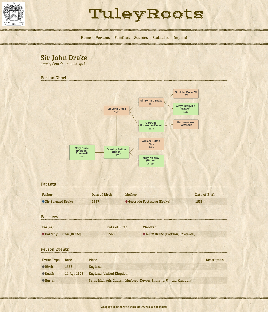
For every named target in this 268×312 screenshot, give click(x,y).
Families (122, 37)
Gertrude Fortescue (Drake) (147, 201)
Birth (47, 267)
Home (86, 37)
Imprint (180, 37)
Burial (48, 280)
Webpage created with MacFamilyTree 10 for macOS (134, 306)
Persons (102, 37)
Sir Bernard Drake (57, 201)
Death (48, 273)
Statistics (160, 37)
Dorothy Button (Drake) (61, 234)
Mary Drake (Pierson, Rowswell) (169, 234)
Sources (141, 37)
